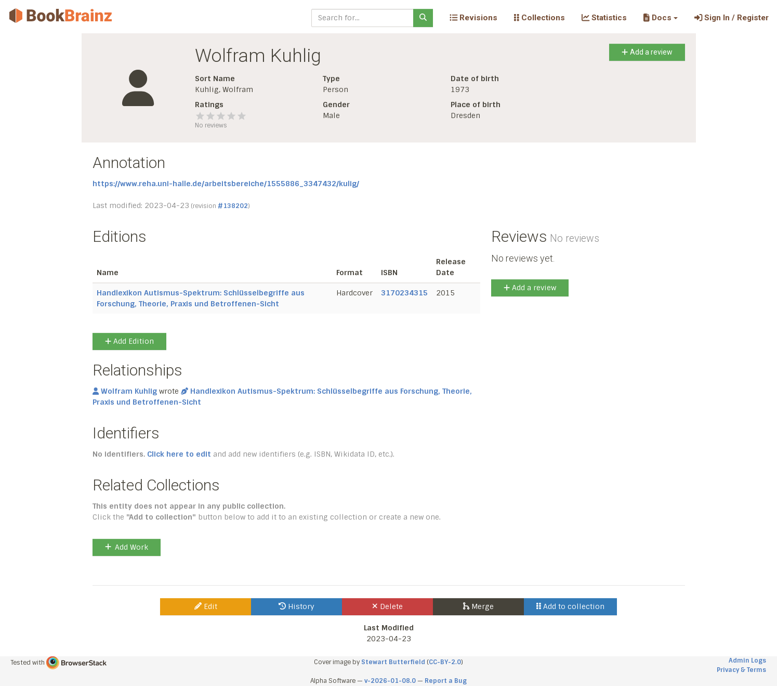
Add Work (126, 547)
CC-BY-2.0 (445, 662)
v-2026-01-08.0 (390, 681)
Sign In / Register (731, 17)
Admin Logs (747, 660)
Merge (478, 606)
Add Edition (129, 341)
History (296, 606)
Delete (387, 606)
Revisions (473, 17)
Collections (539, 17)
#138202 (233, 206)
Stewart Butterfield (393, 662)
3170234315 (404, 292)
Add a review (647, 52)
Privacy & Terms (741, 670)
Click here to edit (179, 454)
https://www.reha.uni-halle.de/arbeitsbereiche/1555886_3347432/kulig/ (226, 183)
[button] (660, 17)
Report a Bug (446, 681)
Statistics (604, 17)
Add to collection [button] (570, 606)
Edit (205, 606)
